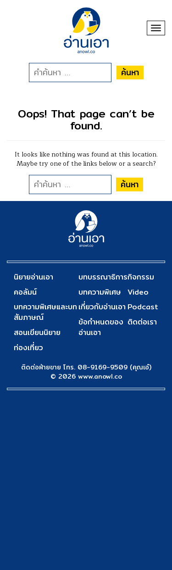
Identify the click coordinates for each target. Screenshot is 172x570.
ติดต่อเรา (142, 322)
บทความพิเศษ (99, 292)
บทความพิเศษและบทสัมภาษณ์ (45, 312)
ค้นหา (130, 72)
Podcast (143, 307)
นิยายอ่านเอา (33, 277)
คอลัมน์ (25, 292)
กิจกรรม (141, 277)
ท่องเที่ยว (28, 347)
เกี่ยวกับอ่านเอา (102, 307)
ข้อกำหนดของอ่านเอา (100, 327)
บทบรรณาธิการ (103, 277)
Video (138, 292)
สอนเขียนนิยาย (37, 332)
